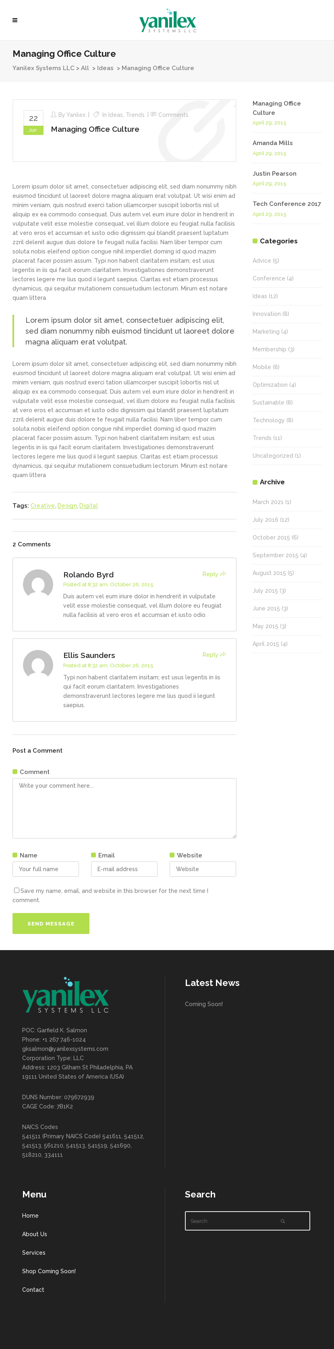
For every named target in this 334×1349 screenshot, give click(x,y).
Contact (33, 1290)
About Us (34, 1234)
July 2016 (265, 520)
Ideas (105, 68)
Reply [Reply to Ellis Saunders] (210, 655)
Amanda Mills (273, 143)
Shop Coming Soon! (49, 1271)
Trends (135, 115)
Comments (173, 115)
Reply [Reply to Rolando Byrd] (210, 574)
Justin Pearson (275, 173)
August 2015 (269, 573)
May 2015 (265, 626)
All (85, 68)
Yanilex (75, 115)
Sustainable (268, 402)
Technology (269, 420)
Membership (269, 349)
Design (67, 505)
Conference (269, 278)
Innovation (267, 314)
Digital (88, 505)
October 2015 (271, 537)
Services (34, 1252)
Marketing (266, 331)
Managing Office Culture (95, 129)
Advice (262, 260)
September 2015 (276, 555)
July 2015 (265, 590)
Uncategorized (273, 455)
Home (30, 1215)
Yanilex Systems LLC (43, 68)
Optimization (270, 385)
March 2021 (268, 502)
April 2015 (266, 644)
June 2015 (266, 608)
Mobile (262, 367)
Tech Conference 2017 (287, 204)
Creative (43, 505)
